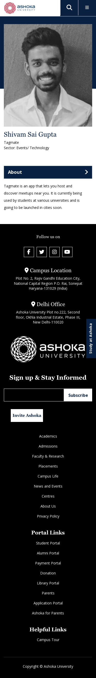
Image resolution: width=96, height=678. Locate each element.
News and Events (48, 486)
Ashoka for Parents (48, 613)
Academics (48, 436)
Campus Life (48, 476)
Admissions (48, 446)
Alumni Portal (48, 553)
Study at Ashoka (90, 338)
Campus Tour (48, 639)
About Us (48, 506)
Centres (48, 496)
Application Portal (48, 603)
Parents (48, 593)
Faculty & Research (48, 456)
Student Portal (48, 543)
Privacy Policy (48, 516)
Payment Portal (48, 563)
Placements (48, 466)
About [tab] (15, 172)
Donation (48, 573)
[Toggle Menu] (87, 8)
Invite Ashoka (27, 415)
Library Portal (48, 583)
